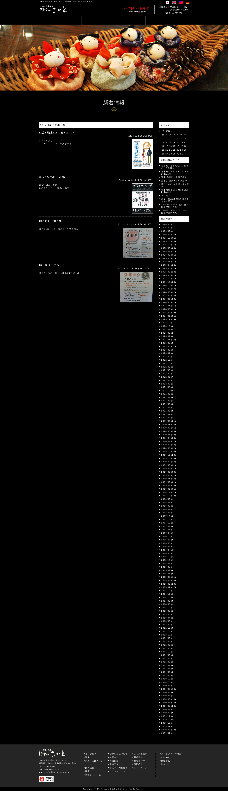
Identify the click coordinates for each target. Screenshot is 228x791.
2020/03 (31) (168, 441)
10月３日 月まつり (50, 265)
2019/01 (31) (168, 489)
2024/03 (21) (168, 309)
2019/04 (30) (168, 479)
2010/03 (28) (168, 706)
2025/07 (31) (168, 255)
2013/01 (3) (168, 624)
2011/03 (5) (168, 668)
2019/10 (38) (168, 458)
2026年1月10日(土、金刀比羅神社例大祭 (174, 211)
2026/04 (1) (168, 224)
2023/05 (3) (168, 343)
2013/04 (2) (168, 618)
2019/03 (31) (168, 482)
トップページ (140, 768)
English (165, 757)
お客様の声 (139, 761)
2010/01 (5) (168, 713)
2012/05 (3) (168, 648)
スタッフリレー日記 (171, 754)
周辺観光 (114, 761)
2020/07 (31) (168, 428)
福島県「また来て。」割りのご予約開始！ (174, 167)
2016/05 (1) (168, 546)
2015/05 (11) (168, 577)
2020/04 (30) (168, 438)
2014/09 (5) (168, 601)
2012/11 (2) (168, 631)
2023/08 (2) (168, 333)
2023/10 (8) (168, 326)
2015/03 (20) (168, 584)
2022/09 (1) (168, 367)
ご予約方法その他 (119, 754)
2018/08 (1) (168, 502)
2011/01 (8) (168, 675)
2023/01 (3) (168, 356)
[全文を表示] (66, 143)
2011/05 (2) (168, 662)
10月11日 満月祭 (50, 221)
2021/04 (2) (168, 407)
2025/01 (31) (168, 275)
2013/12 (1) (168, 607)
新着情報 (138, 757)
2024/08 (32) (168, 292)
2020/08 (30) (168, 424)
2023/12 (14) (168, 319)
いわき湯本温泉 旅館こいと (51, 1)
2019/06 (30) (168, 472)
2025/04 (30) (168, 265)
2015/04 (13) (168, 580)
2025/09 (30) (168, 248)
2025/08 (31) (168, 251)
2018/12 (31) (168, 492)
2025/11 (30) (168, 241)
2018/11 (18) (168, 496)
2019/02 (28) (168, 485)
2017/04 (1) (168, 533)
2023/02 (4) (168, 353)
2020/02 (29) (168, 445)
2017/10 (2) (168, 523)
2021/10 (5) (168, 390)
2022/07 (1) (168, 373)
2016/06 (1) (168, 543)
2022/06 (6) (168, 377)
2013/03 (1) (168, 621)
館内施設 (89, 768)
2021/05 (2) (168, 404)
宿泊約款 (138, 764)
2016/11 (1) (168, 536)
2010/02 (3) (168, 709)
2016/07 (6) (168, 540)
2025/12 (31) (168, 238)
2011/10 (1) (168, 652)
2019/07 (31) (168, 468)
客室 (87, 771)
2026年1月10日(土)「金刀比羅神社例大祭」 (175, 206)
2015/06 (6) (168, 574)
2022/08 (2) (168, 370)
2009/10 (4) (168, 723)
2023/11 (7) (168, 323)
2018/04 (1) (168, 509)
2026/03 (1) (168, 228)
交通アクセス (116, 764)
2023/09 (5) (168, 329)
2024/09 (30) (168, 289)
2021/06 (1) (168, 401)
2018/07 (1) (168, 506)
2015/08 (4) (168, 567)
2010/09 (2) (168, 685)
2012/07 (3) (168, 641)
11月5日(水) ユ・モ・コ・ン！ (58, 132)
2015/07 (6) (168, 570)
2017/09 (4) (168, 526)
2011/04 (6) (168, 665)
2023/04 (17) (168, 346)
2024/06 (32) (168, 299)
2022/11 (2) (168, 363)
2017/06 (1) (168, 529)
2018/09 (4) (168, 499)
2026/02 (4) (168, 231)
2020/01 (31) (168, 448)
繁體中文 (165, 761)
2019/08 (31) (168, 465)
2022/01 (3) (168, 387)
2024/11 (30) (168, 282)
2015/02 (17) (168, 587)
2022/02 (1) (168, 384)
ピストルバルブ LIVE (52, 176)
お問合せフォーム (119, 757)
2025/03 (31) (168, 268)
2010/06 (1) (168, 696)
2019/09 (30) (168, 462)
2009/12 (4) (168, 716)
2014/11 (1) (168, 594)
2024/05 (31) (168, 302)
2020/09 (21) (168, 421)
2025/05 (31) (168, 261)
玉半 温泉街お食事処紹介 (174, 177)
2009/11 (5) (168, 719)
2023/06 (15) (168, 340)
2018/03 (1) (168, 512)
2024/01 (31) (168, 316)
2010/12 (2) (168, 679)
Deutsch (165, 764)
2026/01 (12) (168, 234)
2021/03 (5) (168, 411)
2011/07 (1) (168, 658)
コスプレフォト (117, 771)
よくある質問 (140, 754)
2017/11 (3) (168, 519)
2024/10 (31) (168, 285)
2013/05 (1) (168, 614)
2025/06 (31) (168, 258)
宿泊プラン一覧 (93, 775)
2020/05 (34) (168, 435)
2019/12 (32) (168, 451)
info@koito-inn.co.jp (57, 772)
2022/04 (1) (168, 380)
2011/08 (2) (168, 655)
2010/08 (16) (168, 689)
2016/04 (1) (168, 550)
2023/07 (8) (168, 336)
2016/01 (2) (168, 553)
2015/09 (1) (168, 563)
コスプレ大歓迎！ (119, 768)
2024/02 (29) (168, 312)
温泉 (87, 757)
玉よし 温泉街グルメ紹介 (174, 181)
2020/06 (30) (168, 431)
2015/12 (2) (168, 557)
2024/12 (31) (168, 278)
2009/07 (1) (168, 733)
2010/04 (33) (168, 702)
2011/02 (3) (168, 672)
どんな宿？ (91, 754)
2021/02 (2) (168, 414)
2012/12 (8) (168, 628)
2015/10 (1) (168, 560)
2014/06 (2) (168, 604)
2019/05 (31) (168, 475)
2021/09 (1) (168, 394)
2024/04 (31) (168, 306)
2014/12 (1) (168, 591)
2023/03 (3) (168, 350)
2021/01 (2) (168, 418)
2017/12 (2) (168, 516)
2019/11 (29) (168, 455)
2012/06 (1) (168, 645)
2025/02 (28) (168, 272)
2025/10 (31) (168, 245)
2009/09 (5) (168, 726)
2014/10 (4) (168, 597)
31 (181, 154)
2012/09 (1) (168, 638)
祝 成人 (165, 195)
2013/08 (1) (168, 611)
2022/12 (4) (168, 360)
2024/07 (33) (168, 295)
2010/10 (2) (168, 682)
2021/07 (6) (168, 397)
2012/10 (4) (168, 635)
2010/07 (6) (168, 692)
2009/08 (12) (168, 730)
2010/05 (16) (168, 699)
